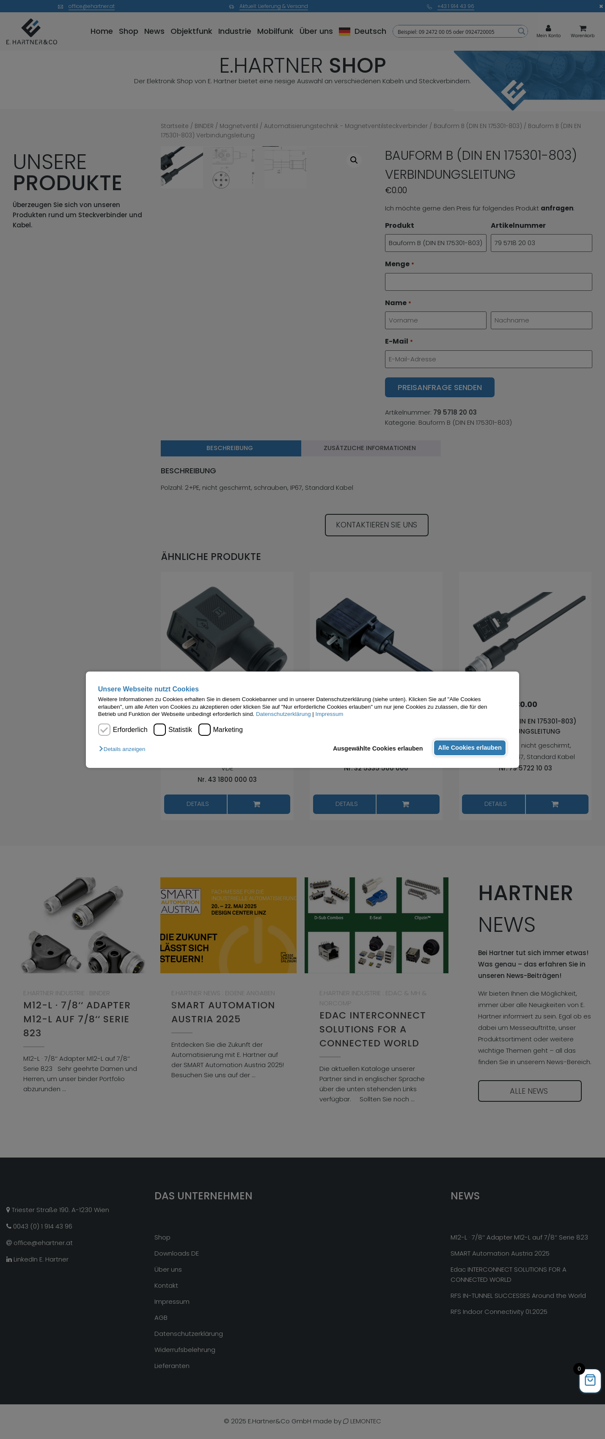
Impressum (330, 714)
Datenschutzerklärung (283, 714)
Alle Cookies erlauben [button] (468, 747)
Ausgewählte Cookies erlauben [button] (374, 748)
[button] (124, 749)
